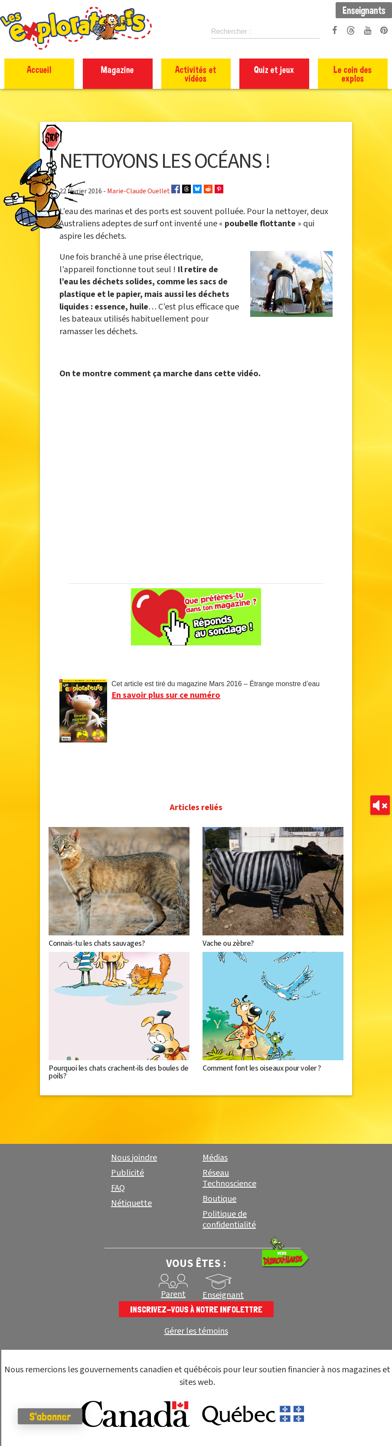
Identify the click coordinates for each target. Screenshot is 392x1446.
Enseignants (364, 9)
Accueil (39, 69)
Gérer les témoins (196, 1331)
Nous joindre (134, 1158)
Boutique (219, 1199)
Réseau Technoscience (229, 1178)
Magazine (117, 69)
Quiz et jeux (274, 69)
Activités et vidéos (195, 74)
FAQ (118, 1188)
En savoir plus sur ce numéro (165, 695)
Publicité (127, 1173)
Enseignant (223, 1295)
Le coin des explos (352, 74)
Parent (173, 1294)
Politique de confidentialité (229, 1219)
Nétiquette (131, 1203)
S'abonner (54, 1416)
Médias (215, 1158)
